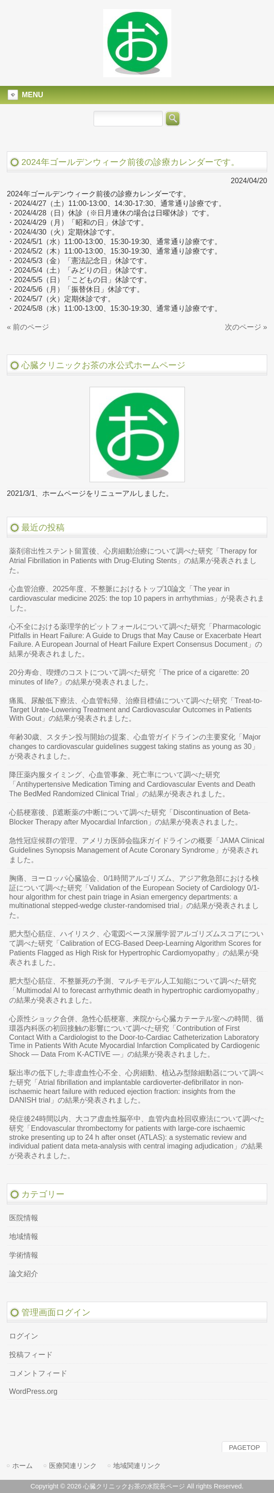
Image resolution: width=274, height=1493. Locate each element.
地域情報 (23, 1236)
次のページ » (246, 327)
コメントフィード (38, 1373)
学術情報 (23, 1255)
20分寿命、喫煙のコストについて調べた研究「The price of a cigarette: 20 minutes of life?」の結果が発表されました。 (129, 677)
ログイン (23, 1336)
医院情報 (23, 1218)
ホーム (22, 1465)
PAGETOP (244, 1447)
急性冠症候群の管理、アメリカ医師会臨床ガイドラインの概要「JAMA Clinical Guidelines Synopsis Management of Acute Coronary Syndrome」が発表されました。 (136, 850)
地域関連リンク (137, 1465)
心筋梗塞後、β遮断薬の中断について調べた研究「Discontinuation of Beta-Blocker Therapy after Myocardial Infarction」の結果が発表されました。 (129, 817)
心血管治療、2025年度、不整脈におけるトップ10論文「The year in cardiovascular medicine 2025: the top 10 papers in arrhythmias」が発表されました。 (136, 598)
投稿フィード (31, 1354)
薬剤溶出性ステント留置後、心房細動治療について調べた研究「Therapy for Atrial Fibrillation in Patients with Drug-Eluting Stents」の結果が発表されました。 (133, 560)
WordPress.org (33, 1391)
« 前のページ (28, 327)
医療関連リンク (73, 1465)
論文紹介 (23, 1274)
